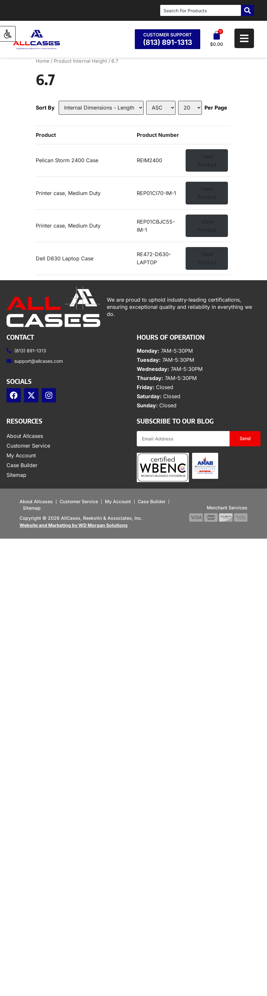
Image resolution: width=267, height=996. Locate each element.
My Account (21, 455)
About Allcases (25, 436)
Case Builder (22, 465)
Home (42, 61)
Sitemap (16, 475)
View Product (207, 160)
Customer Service (28, 445)
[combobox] (200, 10)
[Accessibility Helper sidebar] (8, 34)
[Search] (247, 10)
